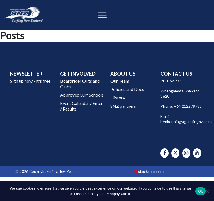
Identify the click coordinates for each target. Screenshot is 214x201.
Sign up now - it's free (30, 80)
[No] (207, 191)
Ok (200, 191)
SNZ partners (123, 106)
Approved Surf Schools (82, 94)
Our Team (119, 80)
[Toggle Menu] (102, 15)
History (117, 97)
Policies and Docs (127, 89)
